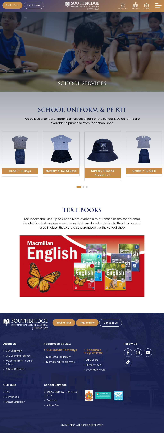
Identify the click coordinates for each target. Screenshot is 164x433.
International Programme (60, 362)
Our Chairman (14, 351)
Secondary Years (95, 369)
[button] (158, 5)
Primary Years (94, 365)
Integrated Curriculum (58, 357)
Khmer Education (15, 402)
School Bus (52, 405)
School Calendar (15, 369)
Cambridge (12, 397)
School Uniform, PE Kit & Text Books (62, 393)
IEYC (8, 392)
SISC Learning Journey (18, 356)
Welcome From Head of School (19, 362)
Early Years (92, 360)
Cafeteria (51, 400)
